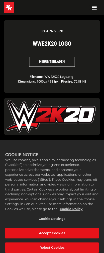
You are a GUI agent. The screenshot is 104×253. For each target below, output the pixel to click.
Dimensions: (27, 81)
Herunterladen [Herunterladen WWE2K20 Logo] (52, 61)
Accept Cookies (52, 236)
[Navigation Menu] (94, 7)
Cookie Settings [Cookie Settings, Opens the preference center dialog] (52, 221)
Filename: (37, 77)
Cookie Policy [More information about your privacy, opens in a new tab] (71, 212)
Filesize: (67, 81)
